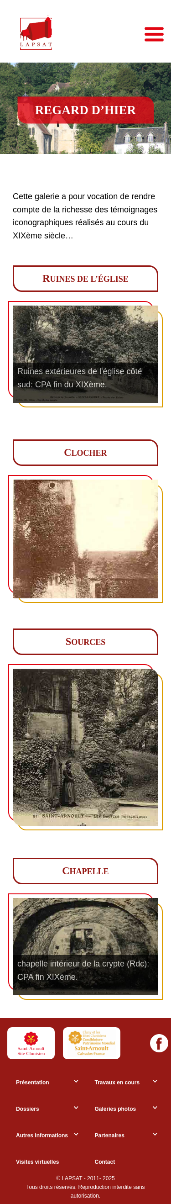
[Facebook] (159, 1043)
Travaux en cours (117, 1082)
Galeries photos (115, 1109)
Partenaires (109, 1135)
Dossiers (27, 1109)
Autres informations (42, 1135)
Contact (105, 1162)
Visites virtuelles (37, 1162)
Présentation (32, 1082)
